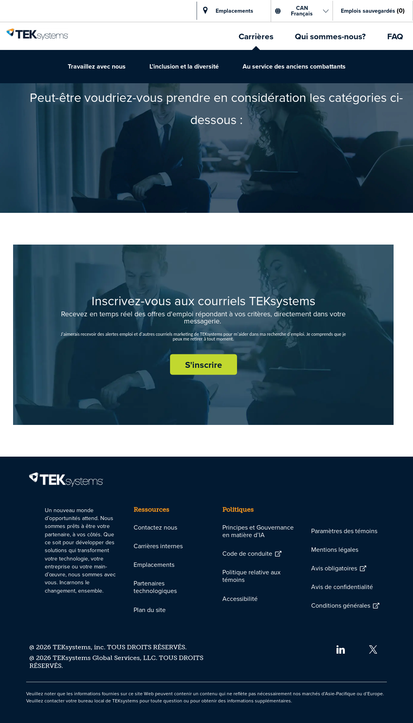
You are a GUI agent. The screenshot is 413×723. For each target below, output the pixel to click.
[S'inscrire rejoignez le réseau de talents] (203, 364)
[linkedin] (340, 649)
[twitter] (373, 649)
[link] (37, 32)
